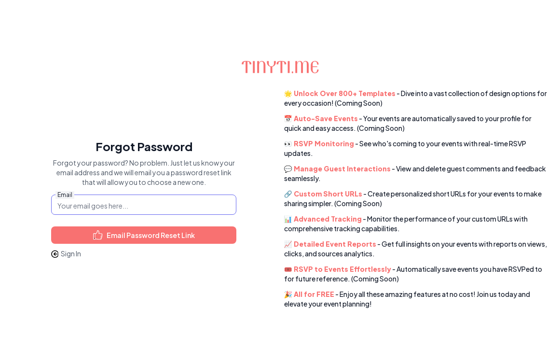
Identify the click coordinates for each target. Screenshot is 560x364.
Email (64, 194)
